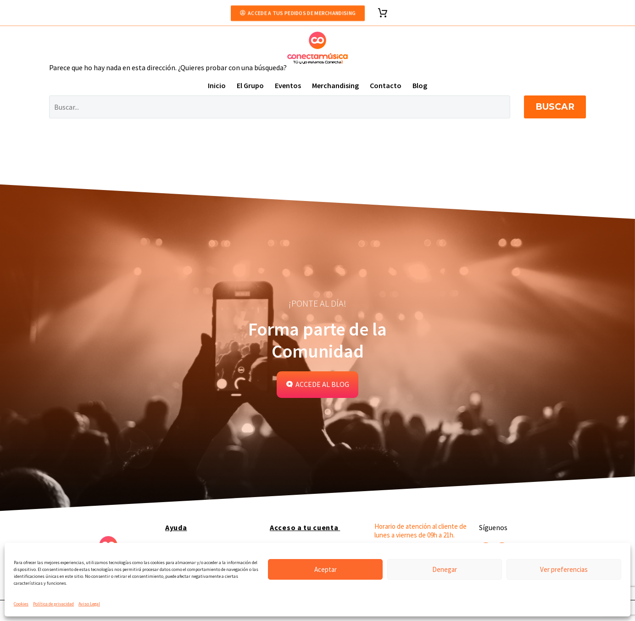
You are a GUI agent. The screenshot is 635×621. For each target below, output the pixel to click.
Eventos (288, 85)
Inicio (217, 85)
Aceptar (325, 569)
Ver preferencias (564, 569)
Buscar (554, 106)
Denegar (444, 569)
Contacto (385, 85)
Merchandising (335, 85)
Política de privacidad (53, 604)
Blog (419, 85)
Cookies (21, 604)
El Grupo (250, 85)
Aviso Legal (89, 604)
